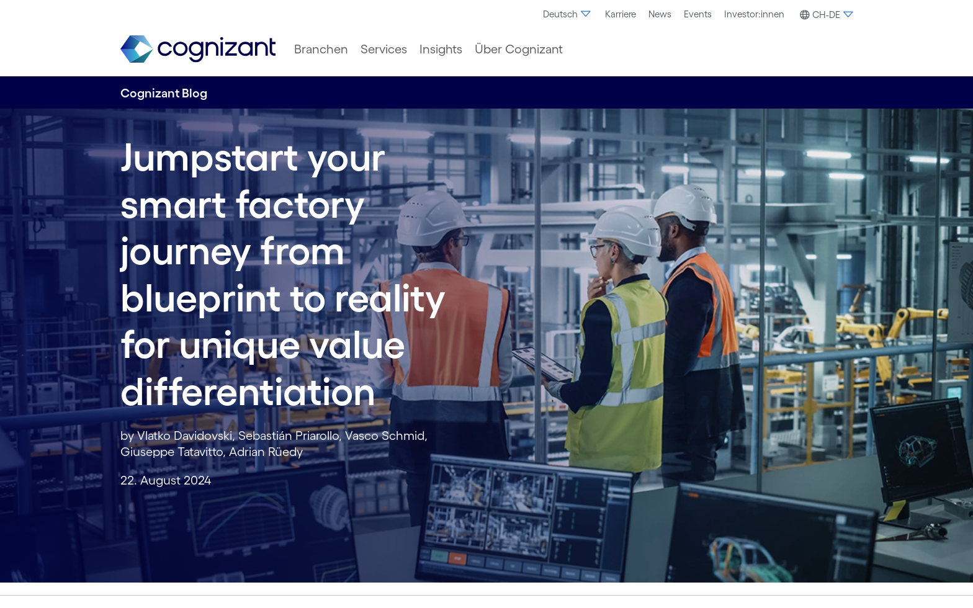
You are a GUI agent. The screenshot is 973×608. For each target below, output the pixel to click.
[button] (825, 15)
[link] (198, 49)
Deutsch (568, 14)
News (659, 14)
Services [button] (384, 49)
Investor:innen (754, 14)
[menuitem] (568, 14)
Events (698, 14)
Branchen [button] (321, 49)
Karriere (620, 14)
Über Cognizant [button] (519, 49)
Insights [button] (440, 49)
